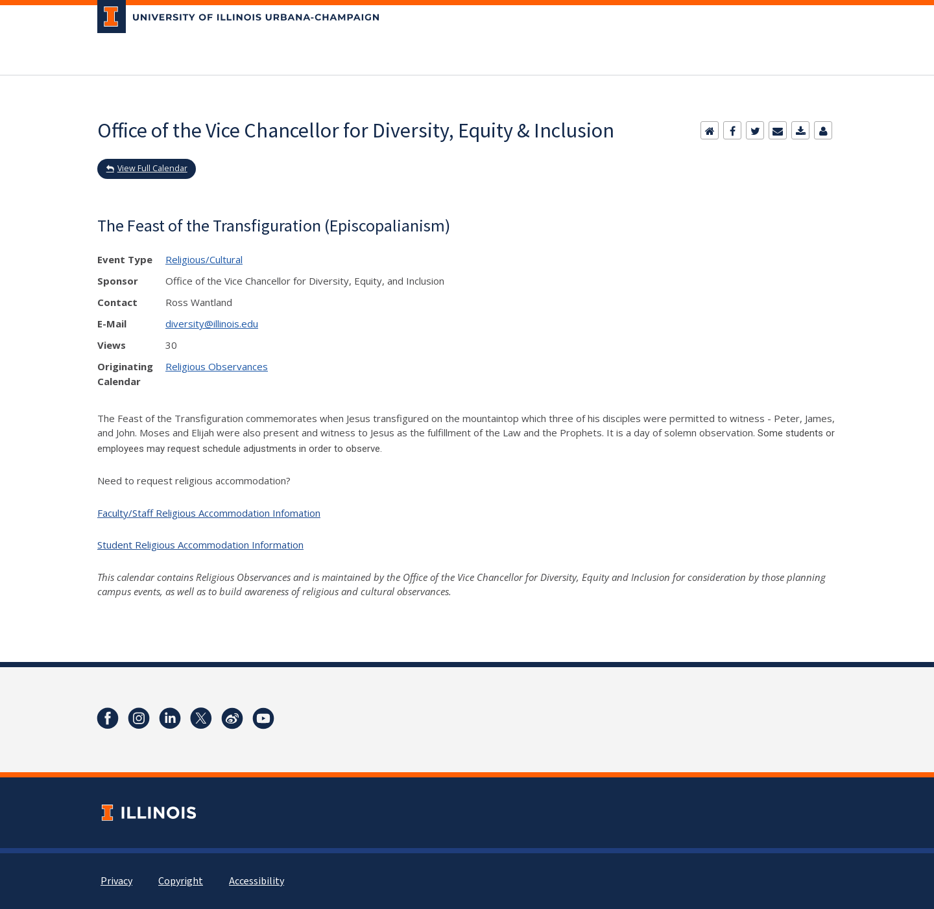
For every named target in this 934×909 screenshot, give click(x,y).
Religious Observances (216, 366)
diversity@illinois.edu (211, 323)
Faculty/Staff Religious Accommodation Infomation (208, 512)
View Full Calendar (152, 168)
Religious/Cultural (204, 259)
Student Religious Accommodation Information (200, 544)
